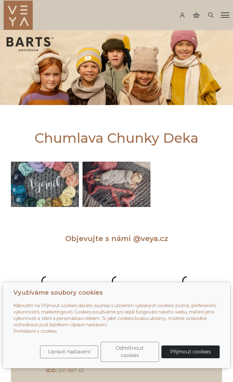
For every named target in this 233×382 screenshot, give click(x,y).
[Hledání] (211, 15)
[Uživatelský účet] (182, 15)
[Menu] (225, 15)
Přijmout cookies (190, 352)
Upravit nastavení (69, 352)
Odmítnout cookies (130, 351)
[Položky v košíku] (196, 15)
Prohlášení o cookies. (35, 331)
